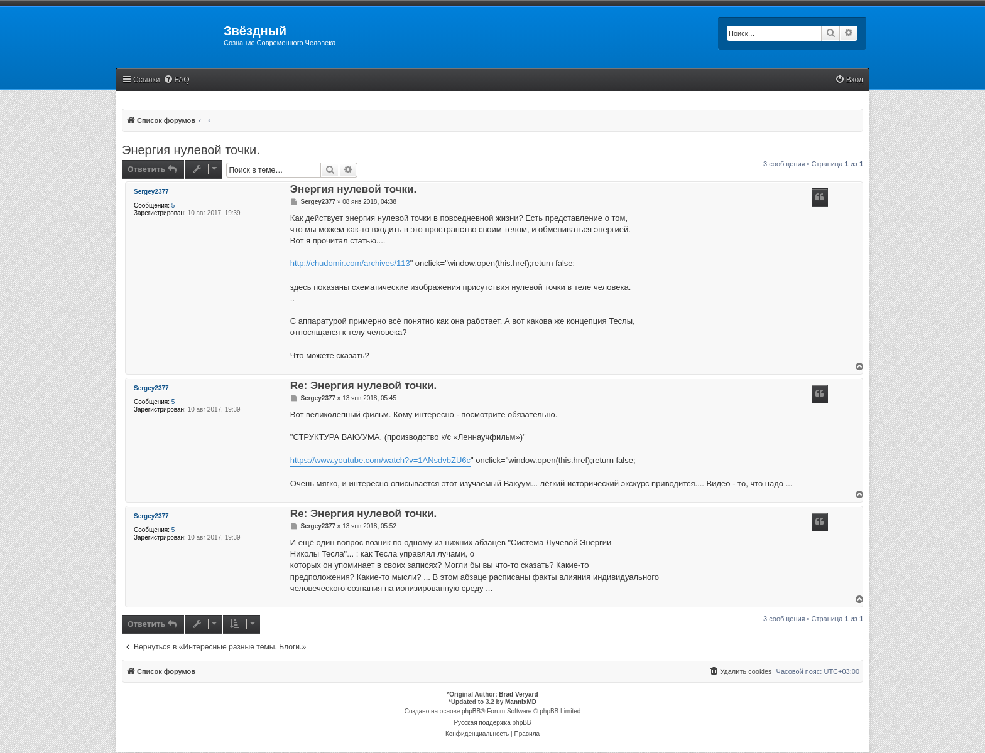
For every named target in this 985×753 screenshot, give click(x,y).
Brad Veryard (518, 694)
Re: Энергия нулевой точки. (363, 386)
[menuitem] (176, 80)
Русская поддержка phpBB (492, 722)
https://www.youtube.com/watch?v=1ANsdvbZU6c (380, 460)
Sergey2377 (151, 191)
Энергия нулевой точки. (191, 150)
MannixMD (520, 701)
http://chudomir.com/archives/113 (350, 263)
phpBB (471, 711)
